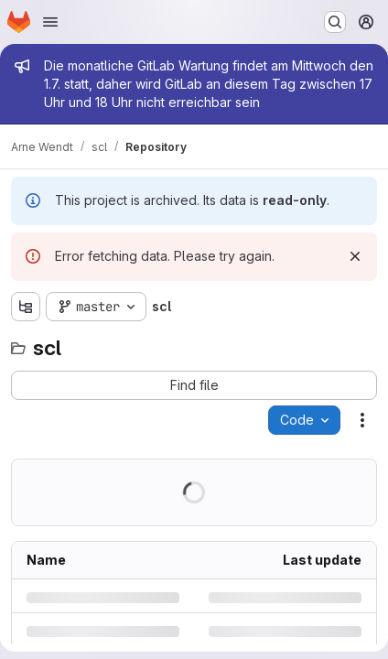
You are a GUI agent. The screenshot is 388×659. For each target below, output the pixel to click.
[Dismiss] (355, 256)
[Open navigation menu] (50, 22)
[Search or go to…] (335, 22)
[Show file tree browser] (25, 306)
